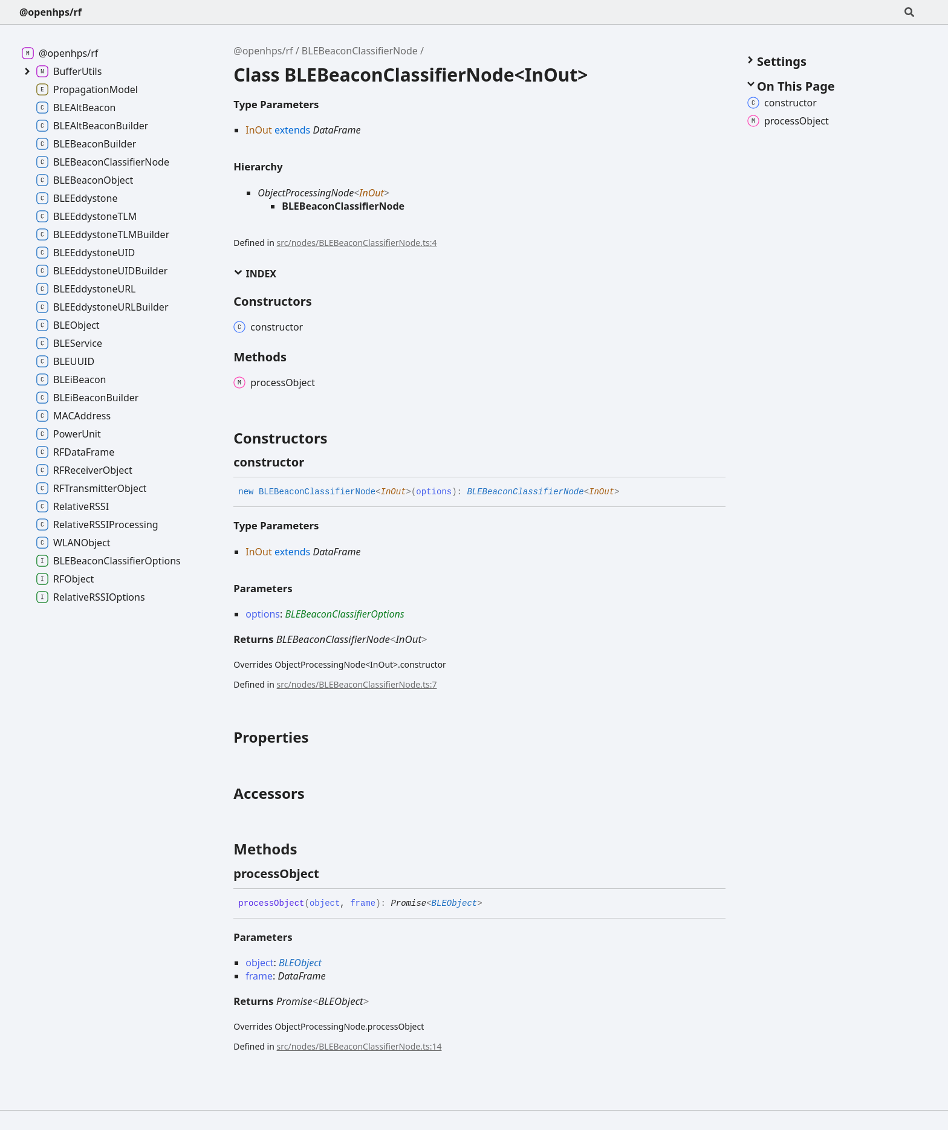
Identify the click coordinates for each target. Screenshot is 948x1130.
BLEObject (455, 903)
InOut (371, 192)
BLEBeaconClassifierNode (360, 50)
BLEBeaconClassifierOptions (344, 614)
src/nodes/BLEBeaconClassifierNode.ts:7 (357, 684)
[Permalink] (315, 462)
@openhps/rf (50, 12)
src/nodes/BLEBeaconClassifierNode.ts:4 (357, 242)
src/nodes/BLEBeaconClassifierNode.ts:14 (359, 1046)
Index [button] (254, 274)
